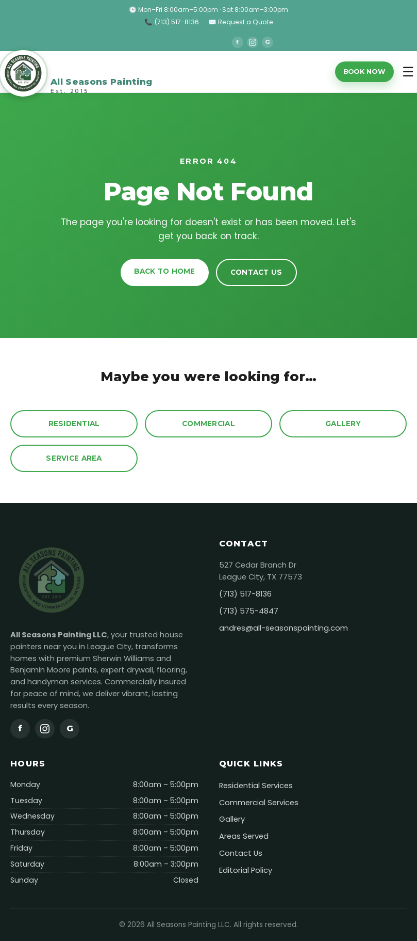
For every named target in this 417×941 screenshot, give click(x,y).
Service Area (74, 458)
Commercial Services (258, 802)
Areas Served (244, 836)
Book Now (364, 71)
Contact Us (256, 272)
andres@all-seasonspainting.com (283, 628)
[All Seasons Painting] (76, 71)
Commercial (208, 423)
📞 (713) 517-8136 (171, 22)
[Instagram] (252, 42)
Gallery (343, 423)
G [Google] (267, 41)
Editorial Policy (245, 870)
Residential (74, 423)
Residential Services (256, 785)
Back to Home (164, 271)
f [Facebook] (237, 41)
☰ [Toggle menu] (408, 72)
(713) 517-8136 (245, 594)
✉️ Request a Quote (240, 22)
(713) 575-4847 (248, 611)
